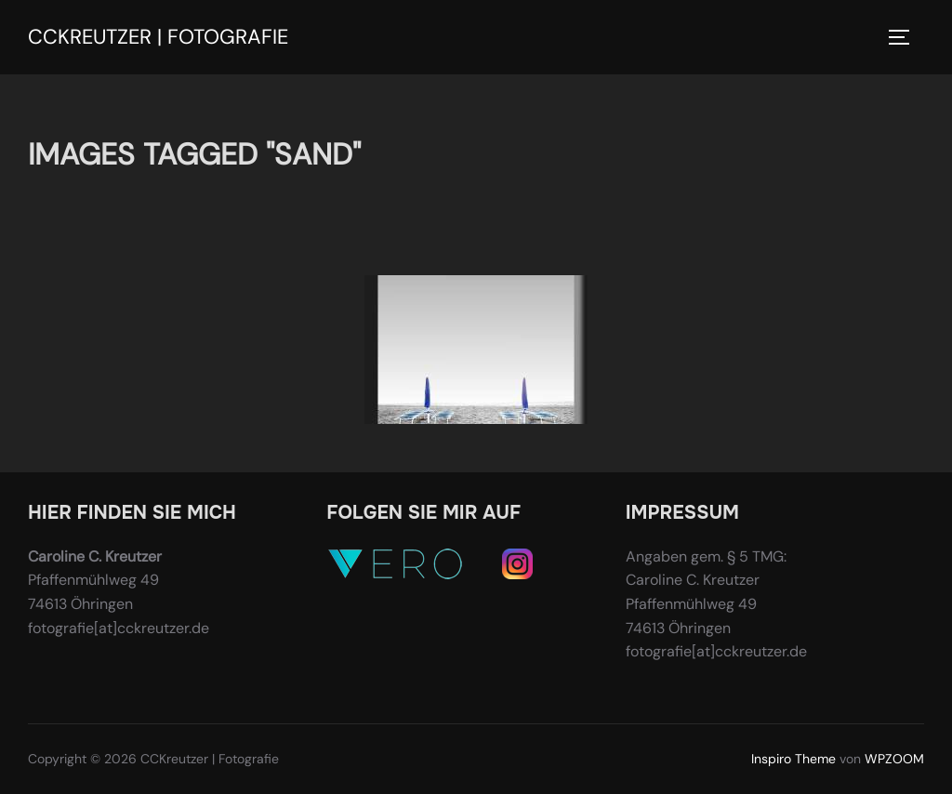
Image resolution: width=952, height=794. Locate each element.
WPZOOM (894, 758)
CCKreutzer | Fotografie (158, 36)
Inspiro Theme (793, 758)
